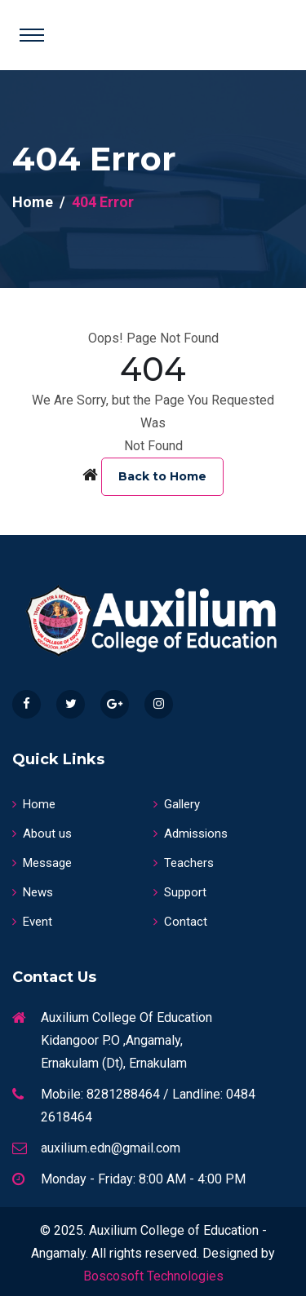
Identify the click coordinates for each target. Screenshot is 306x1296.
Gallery (176, 804)
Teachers (183, 863)
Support (179, 892)
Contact (180, 921)
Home (32, 201)
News (32, 892)
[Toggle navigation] (31, 35)
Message (42, 863)
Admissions (190, 833)
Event (32, 921)
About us (42, 833)
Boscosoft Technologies (153, 1276)
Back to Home (162, 476)
